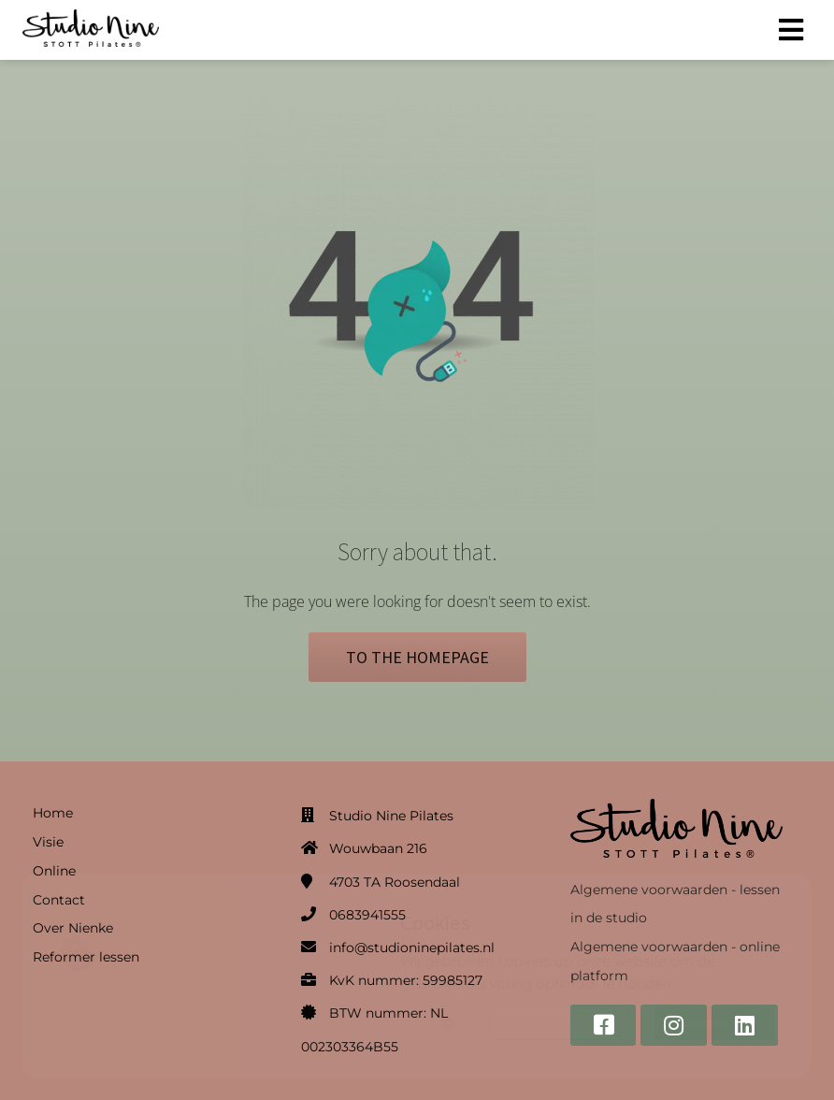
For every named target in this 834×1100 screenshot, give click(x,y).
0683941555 (367, 914)
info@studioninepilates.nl (412, 947)
